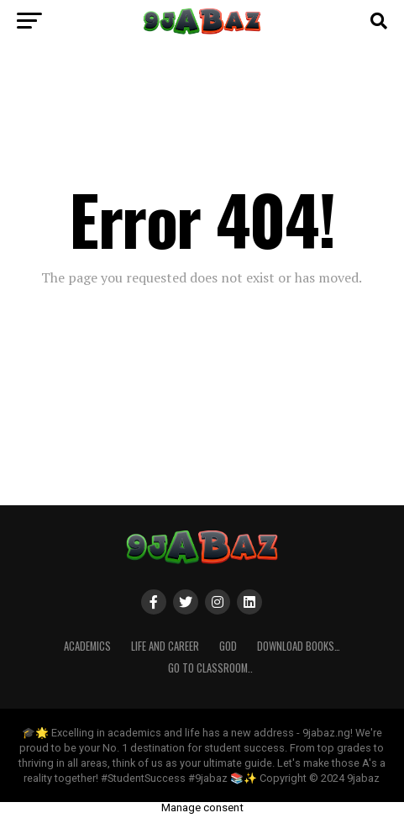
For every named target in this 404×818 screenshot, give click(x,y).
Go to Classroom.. (210, 668)
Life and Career (165, 646)
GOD (228, 646)
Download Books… (298, 646)
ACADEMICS (87, 646)
